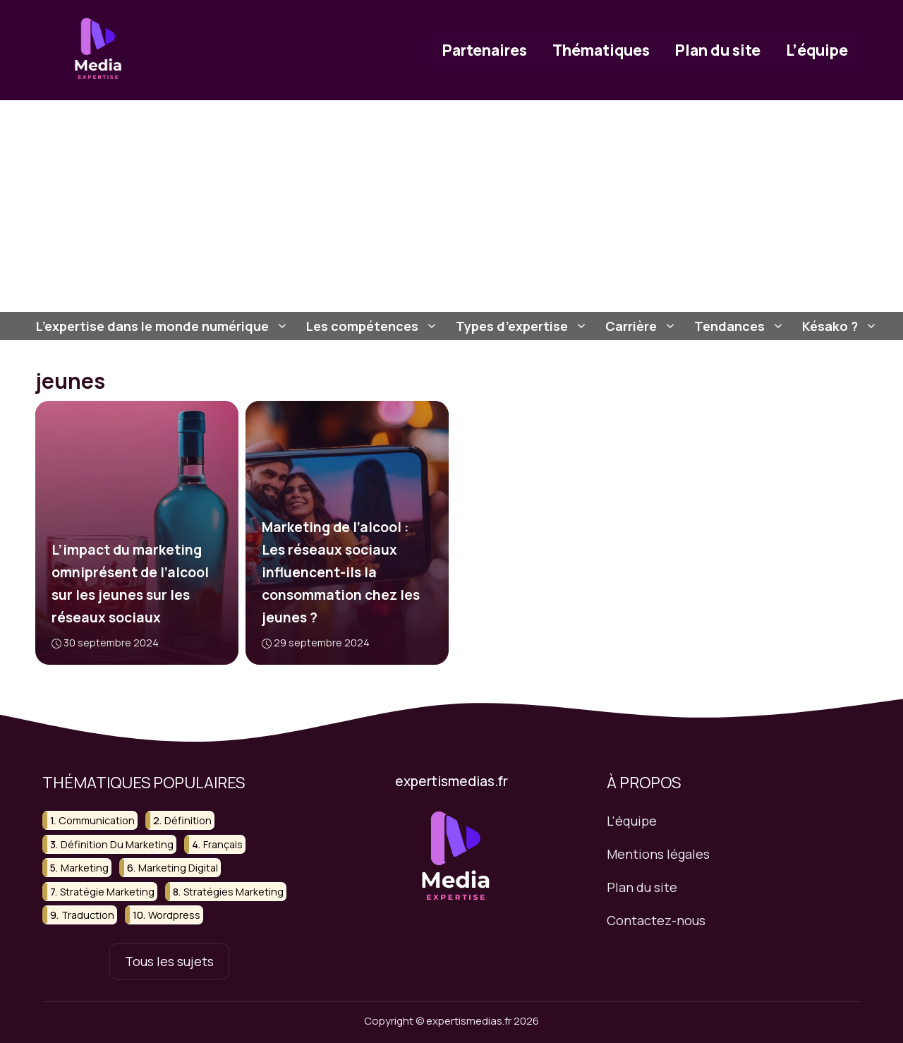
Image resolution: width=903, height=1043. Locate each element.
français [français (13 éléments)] (223, 843)
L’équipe (817, 50)
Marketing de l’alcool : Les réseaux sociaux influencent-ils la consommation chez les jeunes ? (340, 572)
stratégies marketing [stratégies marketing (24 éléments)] (233, 891)
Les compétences (374, 326)
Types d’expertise (523, 326)
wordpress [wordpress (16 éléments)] (174, 915)
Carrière (642, 326)
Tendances (741, 326)
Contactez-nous (656, 919)
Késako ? (841, 326)
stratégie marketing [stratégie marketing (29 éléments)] (107, 891)
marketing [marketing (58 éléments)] (85, 867)
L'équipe (632, 820)
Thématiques (601, 50)
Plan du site (717, 50)
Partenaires (484, 50)
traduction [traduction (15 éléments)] (87, 915)
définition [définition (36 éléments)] (188, 820)
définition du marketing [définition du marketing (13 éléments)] (117, 843)
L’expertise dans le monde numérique (164, 326)
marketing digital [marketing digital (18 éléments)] (178, 867)
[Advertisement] (451, 206)
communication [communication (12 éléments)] (97, 820)
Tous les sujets (169, 961)
